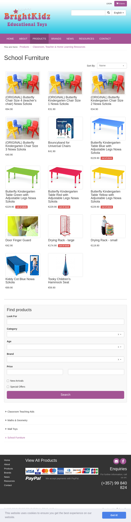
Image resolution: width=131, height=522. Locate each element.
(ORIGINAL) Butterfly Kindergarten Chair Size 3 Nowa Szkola (21, 146)
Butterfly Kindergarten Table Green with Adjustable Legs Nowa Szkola (20, 196)
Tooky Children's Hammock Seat (59, 280)
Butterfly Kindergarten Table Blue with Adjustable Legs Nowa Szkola (106, 147)
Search (65, 394)
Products (24, 46)
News (7, 477)
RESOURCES (86, 38)
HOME (10, 38)
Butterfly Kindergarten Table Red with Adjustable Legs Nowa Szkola (63, 196)
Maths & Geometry (17, 420)
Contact (8, 485)
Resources (9, 481)
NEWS (70, 38)
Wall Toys (13, 429)
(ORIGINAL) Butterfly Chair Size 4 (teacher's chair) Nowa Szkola (21, 101)
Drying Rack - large (61, 240)
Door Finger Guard (18, 240)
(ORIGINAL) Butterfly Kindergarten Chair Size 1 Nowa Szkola (64, 101)
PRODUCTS (39, 38)
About (7, 464)
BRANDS (56, 38)
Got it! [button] (114, 515)
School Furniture (16, 437)
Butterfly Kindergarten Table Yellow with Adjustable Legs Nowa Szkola (106, 196)
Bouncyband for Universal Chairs (59, 144)
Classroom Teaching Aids (21, 411)
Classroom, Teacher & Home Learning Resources (59, 46)
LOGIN (109, 3)
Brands (7, 472)
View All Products (41, 460)
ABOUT (23, 38)
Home (7, 460)
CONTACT (105, 38)
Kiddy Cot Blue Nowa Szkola (19, 280)
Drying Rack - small (104, 240)
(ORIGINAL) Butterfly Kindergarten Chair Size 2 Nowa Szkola (107, 101)
